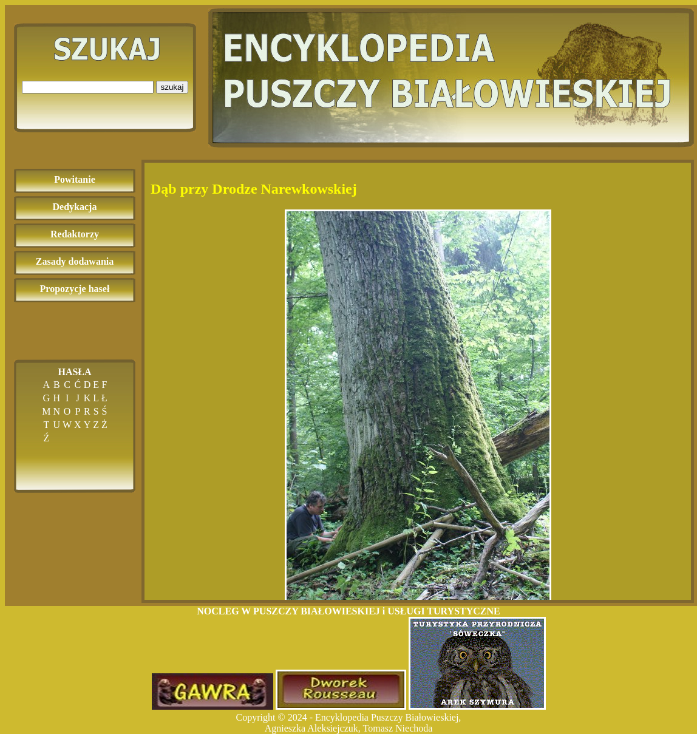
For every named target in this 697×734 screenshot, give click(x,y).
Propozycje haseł (75, 289)
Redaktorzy (74, 234)
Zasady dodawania (75, 261)
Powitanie (74, 179)
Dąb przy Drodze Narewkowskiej (254, 189)
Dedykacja (75, 207)
